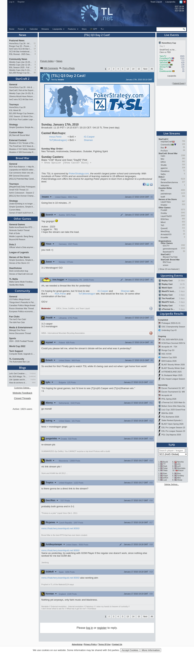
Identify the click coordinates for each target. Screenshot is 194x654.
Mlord (163, 222)
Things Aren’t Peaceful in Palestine (22, 302)
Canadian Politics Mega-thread (22, 305)
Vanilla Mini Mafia (16, 285)
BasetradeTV (168, 252)
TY (164, 464)
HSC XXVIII (166, 354)
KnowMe (164, 237)
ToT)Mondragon (86, 294)
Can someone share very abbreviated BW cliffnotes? (22, 173)
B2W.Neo (165, 219)
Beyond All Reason (17, 239)
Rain (165, 473)
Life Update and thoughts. (18, 379)
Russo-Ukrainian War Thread (21, 308)
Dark (165, 466)
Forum (22, 29)
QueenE (164, 228)
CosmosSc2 (165, 65)
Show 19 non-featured (169, 269)
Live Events (171, 35)
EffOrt (163, 162)
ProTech (164, 151)
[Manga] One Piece (17, 330)
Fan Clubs (14, 316)
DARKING (32, 376)
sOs (179, 464)
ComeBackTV (165, 58)
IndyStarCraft (165, 60)
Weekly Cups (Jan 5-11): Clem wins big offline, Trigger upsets (20, 70)
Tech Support (16, 351)
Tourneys (14, 104)
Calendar (34, 29)
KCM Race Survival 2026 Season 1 (176, 343)
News (22, 35)
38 (35, 73)
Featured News (16, 40)
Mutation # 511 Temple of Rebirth (22, 143)
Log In (11, 2)
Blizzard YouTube (170, 257)
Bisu (179, 473)
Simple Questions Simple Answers (22, 127)
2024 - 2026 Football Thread (21, 341)
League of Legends (19, 252)
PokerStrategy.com (79, 174)
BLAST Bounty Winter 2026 (173, 364)
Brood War (22, 158)
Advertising (77, 645)
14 (35, 49)
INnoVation (181, 468)
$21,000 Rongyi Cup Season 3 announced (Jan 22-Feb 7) (20, 73)
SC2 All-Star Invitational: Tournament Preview (20, 51)
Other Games (22, 218)
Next (145, 69)
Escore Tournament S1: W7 (173, 388)
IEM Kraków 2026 (168, 361)
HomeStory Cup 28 (17, 107)
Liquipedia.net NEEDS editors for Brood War (22, 170)
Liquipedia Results (171, 313)
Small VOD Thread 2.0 (18, 190)
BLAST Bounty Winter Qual (173, 368)
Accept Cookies (130, 650)
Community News (18, 59)
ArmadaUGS (166, 234)
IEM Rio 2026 (167, 413)
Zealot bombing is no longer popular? (22, 204)
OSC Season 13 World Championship (22, 116)
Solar (165, 468)
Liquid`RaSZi (166, 216)
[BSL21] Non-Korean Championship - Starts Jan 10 (22, 196)
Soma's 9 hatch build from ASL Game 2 (22, 213)
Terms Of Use (104, 645)
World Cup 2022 (17, 346)
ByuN (165, 462)
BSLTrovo (167, 262)
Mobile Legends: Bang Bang (21, 236)
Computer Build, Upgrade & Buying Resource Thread (22, 354)
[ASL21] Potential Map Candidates (22, 179)
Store (84, 29)
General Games (17, 224)
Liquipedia (170, 2)
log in (89, 628)
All (152, 69)
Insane (61, 79)
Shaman (88, 140)
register (102, 628)
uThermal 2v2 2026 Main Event (174, 402)
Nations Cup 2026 (169, 357)
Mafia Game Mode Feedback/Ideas (22, 282)
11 (35, 43)
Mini (162, 159)
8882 (34, 382)
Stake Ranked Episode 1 (171, 420)
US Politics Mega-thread (19, 299)
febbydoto (165, 185)
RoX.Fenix (60, 294)
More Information (151, 650)
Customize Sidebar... (22, 388)
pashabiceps (166, 194)
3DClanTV (164, 67)
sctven (165, 265)
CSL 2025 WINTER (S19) (172, 339)
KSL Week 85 (15, 110)
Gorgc (163, 179)
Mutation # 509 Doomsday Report (22, 152)
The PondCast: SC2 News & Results (22, 146)
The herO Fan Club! (17, 319)
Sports (12, 338)
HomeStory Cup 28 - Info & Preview (20, 43)
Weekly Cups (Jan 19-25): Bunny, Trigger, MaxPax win (20, 62)
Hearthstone (15, 268)
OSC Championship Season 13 (174, 327)
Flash (165, 475)
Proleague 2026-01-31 (170, 323)
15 (139, 69)
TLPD (171, 445)
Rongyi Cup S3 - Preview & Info (20, 46)
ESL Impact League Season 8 (174, 379)
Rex (161, 69)
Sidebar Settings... (171, 484)
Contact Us (117, 645)
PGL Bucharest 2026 (170, 417)
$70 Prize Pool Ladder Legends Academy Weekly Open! (22, 119)
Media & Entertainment (21, 327)
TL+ (102, 29)
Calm (163, 156)
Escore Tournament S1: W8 (173, 392)
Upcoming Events (172, 275)
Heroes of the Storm (19, 257)
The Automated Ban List (19, 362)
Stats (165, 470)
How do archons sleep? (18, 383)
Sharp (179, 480)
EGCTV (166, 246)
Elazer (181, 470)
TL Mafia (13, 279)
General (13, 84)
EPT (93, 29)
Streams (45, 29)
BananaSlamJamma (169, 182)
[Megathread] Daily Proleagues (22, 187)
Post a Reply (67, 68)
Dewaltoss (165, 171)
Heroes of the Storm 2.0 (19, 263)
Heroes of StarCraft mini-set (21, 274)
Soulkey (180, 475)
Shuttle (164, 165)
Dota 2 (12, 244)
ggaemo (164, 168)
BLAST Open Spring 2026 (172, 424)
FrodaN (164, 210)
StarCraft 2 (22, 78)
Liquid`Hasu (166, 202)
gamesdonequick (170, 249)
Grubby (164, 213)
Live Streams (171, 133)
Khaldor (164, 205)
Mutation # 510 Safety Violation (22, 149)
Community (22, 290)
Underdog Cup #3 (168, 330)
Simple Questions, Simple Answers (22, 207)
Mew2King (165, 231)
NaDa (163, 174)
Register (21, 2)
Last (165, 480)
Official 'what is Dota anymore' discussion (22, 247)
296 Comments (49, 68)
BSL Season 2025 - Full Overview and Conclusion (20, 67)
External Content (17, 140)
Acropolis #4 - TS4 (169, 347)
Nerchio (180, 462)
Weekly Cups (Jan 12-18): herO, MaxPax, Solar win (20, 65)
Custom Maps (16, 132)
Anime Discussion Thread (20, 333)
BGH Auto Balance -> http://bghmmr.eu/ (22, 167)
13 (128, 69)
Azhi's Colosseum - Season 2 (21, 193)
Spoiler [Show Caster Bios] (66, 162)
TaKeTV (163, 56)
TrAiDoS (33, 373)
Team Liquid (156, 2)
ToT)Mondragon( (58, 140)
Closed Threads (22, 398)
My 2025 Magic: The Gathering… (18, 376)
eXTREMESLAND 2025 (171, 372)
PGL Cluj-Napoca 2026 (171, 435)
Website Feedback (22, 393)
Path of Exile (14, 233)
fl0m (162, 191)
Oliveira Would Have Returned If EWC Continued (22, 96)
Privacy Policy (90, 645)
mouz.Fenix (55, 136)
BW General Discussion (19, 176)
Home (11, 29)
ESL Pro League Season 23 (173, 427)
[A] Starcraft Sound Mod (19, 135)
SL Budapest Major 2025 (171, 375)
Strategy (13, 124)
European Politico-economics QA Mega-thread (22, 311)
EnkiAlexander (166, 71)
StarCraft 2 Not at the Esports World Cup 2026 (22, 90)
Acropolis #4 (166, 395)
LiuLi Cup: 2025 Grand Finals (173, 410)
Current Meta (14, 210)
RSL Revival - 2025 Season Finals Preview (20, 54)
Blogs (22, 367)
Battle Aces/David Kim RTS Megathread (22, 227)
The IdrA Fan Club (17, 322)
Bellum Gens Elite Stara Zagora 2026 (177, 406)
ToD (162, 225)
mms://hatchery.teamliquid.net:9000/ (60, 528)
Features (73, 29)
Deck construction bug (18, 271)
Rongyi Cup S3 (167, 350)
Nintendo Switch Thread (19, 230)
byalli (163, 197)
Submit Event (178, 83)
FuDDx (33, 379)
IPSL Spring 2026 (168, 399)
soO (179, 466)
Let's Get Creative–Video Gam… (18, 373)
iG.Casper (89, 136)
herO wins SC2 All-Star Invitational (20, 49)
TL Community (16, 359)
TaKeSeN (164, 63)
